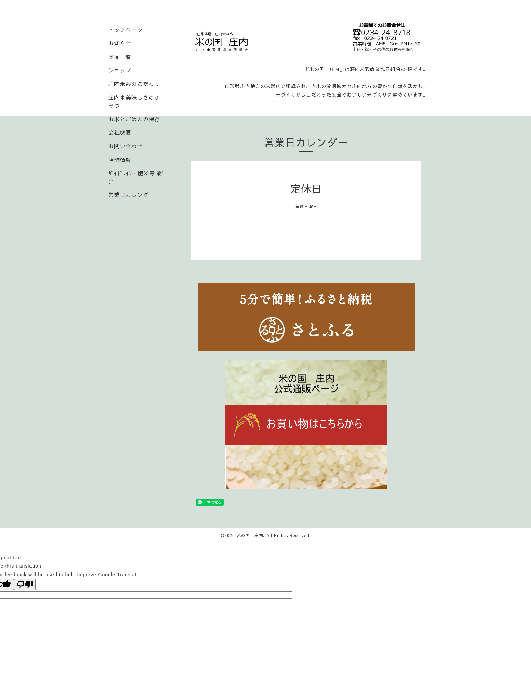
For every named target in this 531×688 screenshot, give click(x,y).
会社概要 (119, 132)
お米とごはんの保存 (134, 119)
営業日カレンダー (131, 195)
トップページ (125, 29)
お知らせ (119, 43)
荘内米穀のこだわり (134, 83)
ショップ (119, 70)
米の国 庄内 (250, 535)
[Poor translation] (25, 584)
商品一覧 (119, 56)
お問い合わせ (125, 146)
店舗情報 (119, 159)
